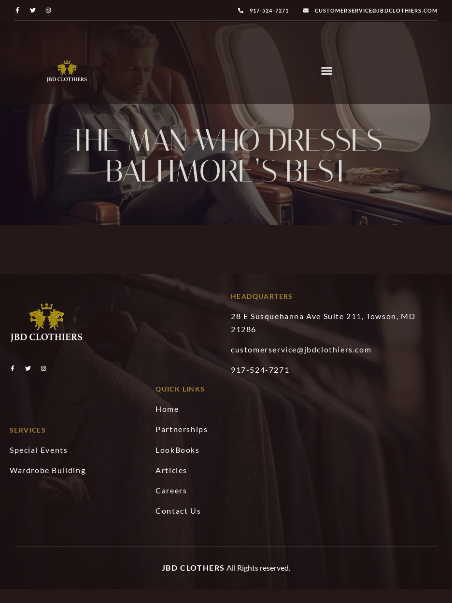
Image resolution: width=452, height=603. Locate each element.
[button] (327, 71)
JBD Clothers (193, 577)
